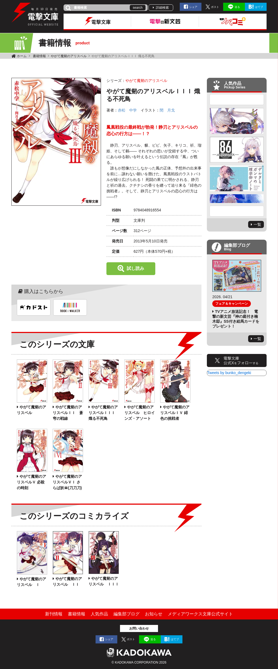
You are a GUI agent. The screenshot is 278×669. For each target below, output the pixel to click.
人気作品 (99, 614)
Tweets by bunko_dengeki (229, 373)
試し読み (135, 268)
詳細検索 (162, 8)
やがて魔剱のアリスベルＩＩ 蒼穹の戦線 (68, 413)
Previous (237, 99)
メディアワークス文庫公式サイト (200, 614)
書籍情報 (39, 56)
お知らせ (153, 614)
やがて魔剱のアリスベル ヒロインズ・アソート (139, 413)
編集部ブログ (126, 614)
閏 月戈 (167, 110)
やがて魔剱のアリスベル (69, 56)
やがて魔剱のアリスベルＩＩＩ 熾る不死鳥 (103, 413)
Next (237, 211)
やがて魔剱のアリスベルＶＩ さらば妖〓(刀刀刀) (67, 482)
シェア (193, 6)
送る (237, 6)
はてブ (259, 6)
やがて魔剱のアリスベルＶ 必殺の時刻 (31, 482)
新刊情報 (53, 614)
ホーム (22, 56)
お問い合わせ (139, 628)
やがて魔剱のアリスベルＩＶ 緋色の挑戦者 (174, 413)
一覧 (257, 224)
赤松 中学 (127, 110)
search (138, 8)
